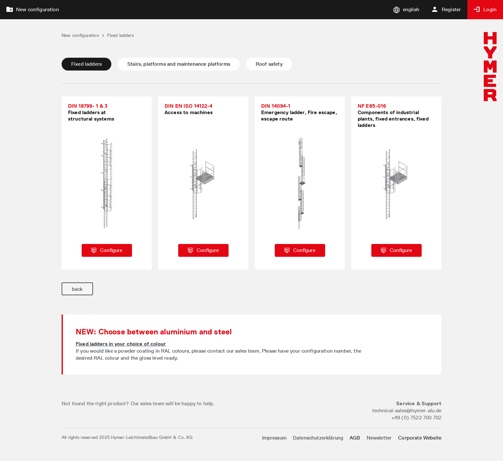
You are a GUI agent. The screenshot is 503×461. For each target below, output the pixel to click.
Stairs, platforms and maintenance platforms (178, 64)
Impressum (274, 438)
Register (446, 9)
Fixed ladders (86, 64)
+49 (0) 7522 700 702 (416, 418)
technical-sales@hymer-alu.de (406, 410)
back (77, 289)
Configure (106, 250)
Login (485, 9)
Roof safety (269, 64)
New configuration (32, 9)
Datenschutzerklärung (318, 438)
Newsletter (379, 438)
